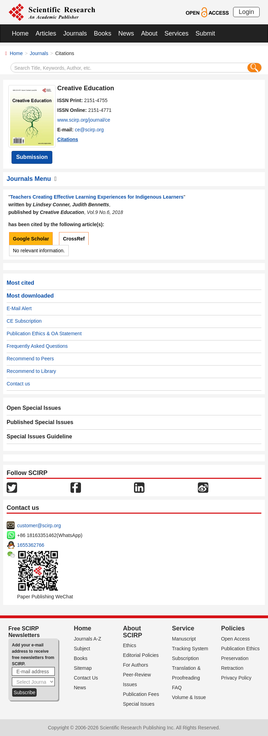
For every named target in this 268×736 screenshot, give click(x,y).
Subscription (185, 658)
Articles (46, 33)
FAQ (177, 687)
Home (20, 33)
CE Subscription (24, 321)
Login (246, 11)
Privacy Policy (236, 678)
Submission (32, 157)
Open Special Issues (34, 408)
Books (102, 33)
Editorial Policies (141, 655)
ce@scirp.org (89, 129)
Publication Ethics (240, 648)
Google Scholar (31, 239)
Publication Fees (141, 694)
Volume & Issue (189, 697)
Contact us (18, 383)
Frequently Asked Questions (37, 346)
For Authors (135, 665)
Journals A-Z (88, 639)
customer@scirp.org (39, 525)
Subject (82, 648)
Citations (67, 139)
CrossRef (73, 239)
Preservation (234, 658)
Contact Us (86, 678)
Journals (75, 33)
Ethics (129, 645)
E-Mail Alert (19, 308)
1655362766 (30, 545)
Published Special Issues (40, 422)
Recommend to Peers (30, 358)
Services (176, 33)
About (149, 33)
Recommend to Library (31, 371)
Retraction (232, 668)
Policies (233, 628)
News (126, 33)
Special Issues (138, 704)
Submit (205, 33)
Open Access (235, 639)
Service (183, 628)
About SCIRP (132, 632)
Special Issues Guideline (39, 436)
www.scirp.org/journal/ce (83, 120)
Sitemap (83, 668)
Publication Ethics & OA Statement (44, 333)
